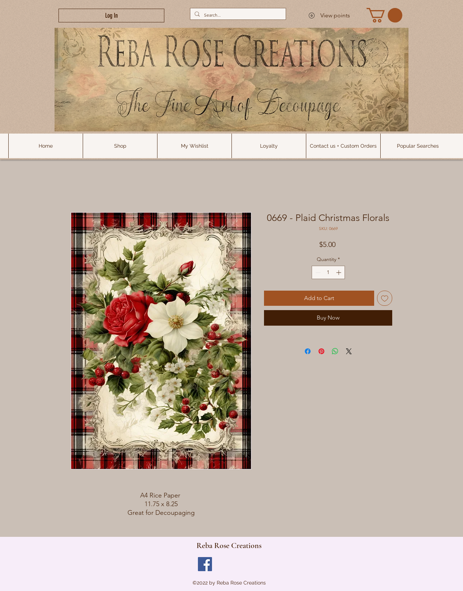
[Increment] (339, 272)
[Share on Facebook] (307, 351)
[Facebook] (205, 564)
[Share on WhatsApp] (335, 351)
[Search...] (237, 15)
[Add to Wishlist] (384, 298)
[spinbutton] (328, 272)
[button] (417, 146)
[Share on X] (349, 351)
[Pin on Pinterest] (321, 351)
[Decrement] (317, 272)
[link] (384, 15)
